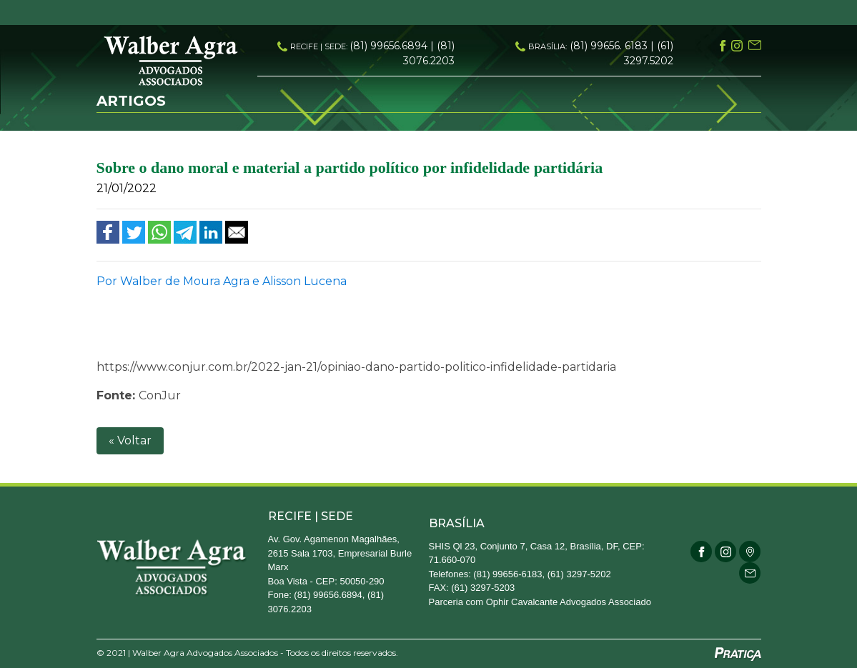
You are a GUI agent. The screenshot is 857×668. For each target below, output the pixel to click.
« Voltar (130, 440)
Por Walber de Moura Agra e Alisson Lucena (221, 281)
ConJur (160, 395)
